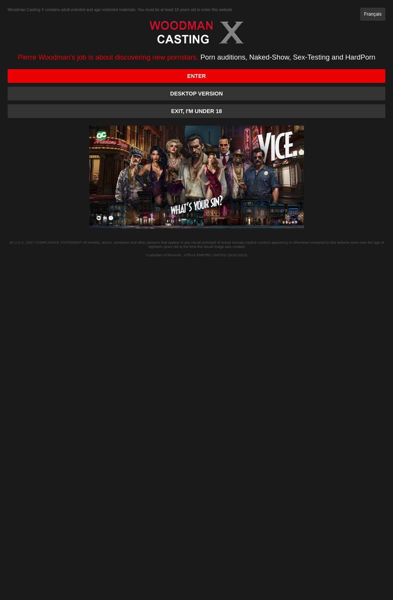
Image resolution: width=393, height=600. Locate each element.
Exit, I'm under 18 (196, 111)
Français (373, 14)
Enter (196, 76)
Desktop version (196, 94)
